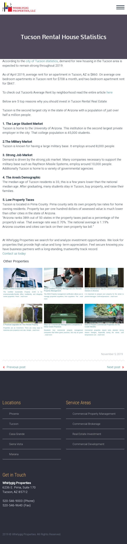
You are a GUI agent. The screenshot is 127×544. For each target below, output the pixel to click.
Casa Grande (17, 434)
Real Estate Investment (87, 434)
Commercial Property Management (94, 413)
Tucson (13, 423)
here (109, 92)
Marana (14, 454)
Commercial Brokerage (86, 423)
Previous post (16, 367)
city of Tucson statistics (42, 61)
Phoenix (14, 413)
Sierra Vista (16, 444)
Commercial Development (88, 444)
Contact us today (14, 253)
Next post (113, 367)
